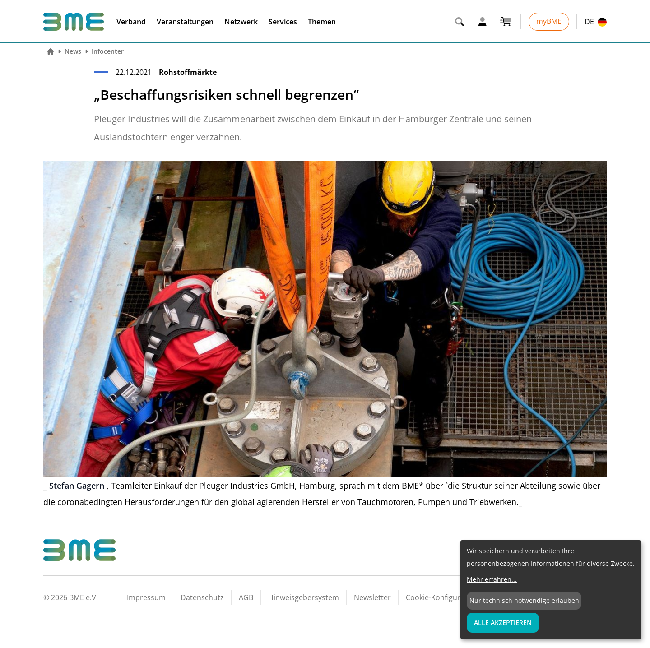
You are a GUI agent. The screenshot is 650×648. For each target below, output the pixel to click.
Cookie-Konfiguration (442, 597)
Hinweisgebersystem (303, 597)
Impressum (146, 597)
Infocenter (108, 51)
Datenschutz (202, 597)
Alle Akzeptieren (503, 622)
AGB (246, 597)
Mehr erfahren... (492, 579)
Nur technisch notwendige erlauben (524, 600)
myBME (549, 21)
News (73, 51)
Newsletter (372, 597)
